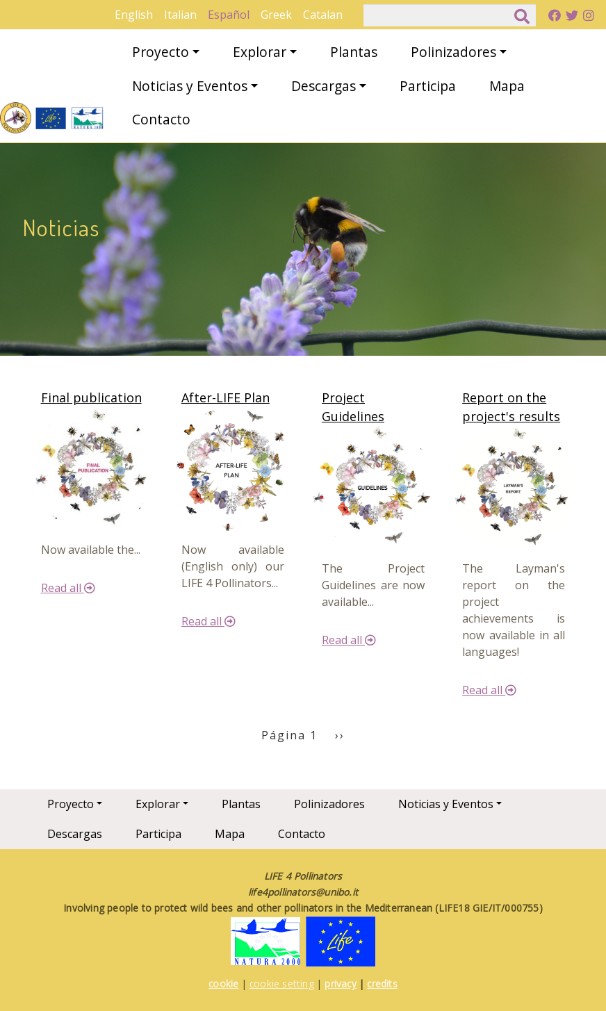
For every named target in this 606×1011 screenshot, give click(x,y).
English (134, 14)
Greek (276, 14)
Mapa (507, 85)
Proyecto (160, 51)
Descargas (323, 85)
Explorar (259, 51)
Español (228, 14)
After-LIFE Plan (225, 397)
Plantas (353, 51)
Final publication (91, 397)
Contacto (161, 119)
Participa (428, 85)
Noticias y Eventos (189, 85)
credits (382, 983)
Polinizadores (453, 51)
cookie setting (281, 983)
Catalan (323, 14)
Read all (68, 587)
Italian (180, 14)
